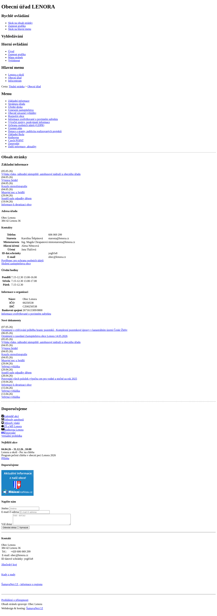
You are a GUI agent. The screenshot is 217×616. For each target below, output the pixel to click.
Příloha (5, 458)
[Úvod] (11, 51)
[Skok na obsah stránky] (20, 22)
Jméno (4, 508)
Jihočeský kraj (9, 566)
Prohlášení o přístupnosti (14, 602)
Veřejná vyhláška (10, 366)
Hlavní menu (12, 67)
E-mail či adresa (10, 511)
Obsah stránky (14, 157)
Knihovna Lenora (12, 429)
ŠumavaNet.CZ (34, 610)
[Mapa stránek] (15, 57)
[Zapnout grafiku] (17, 26)
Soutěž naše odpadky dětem (16, 198)
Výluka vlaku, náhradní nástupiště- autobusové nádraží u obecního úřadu (41, 174)
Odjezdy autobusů (12, 419)
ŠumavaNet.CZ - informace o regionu (21, 586)
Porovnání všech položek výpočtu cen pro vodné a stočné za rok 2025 (39, 378)
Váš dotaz (6, 526)
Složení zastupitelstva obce (16, 263)
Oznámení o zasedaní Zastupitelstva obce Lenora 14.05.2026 (34, 336)
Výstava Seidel (9, 180)
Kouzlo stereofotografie (14, 186)
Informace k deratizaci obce (16, 204)
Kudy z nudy (8, 576)
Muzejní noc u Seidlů (13, 192)
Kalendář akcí (10, 416)
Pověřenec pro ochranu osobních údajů (22, 260)
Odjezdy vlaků (10, 423)
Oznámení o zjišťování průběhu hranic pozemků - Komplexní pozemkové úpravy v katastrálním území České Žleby (64, 330)
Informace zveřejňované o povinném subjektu (26, 313)
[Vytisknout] (14, 60)
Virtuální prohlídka (11, 435)
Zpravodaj (8, 432)
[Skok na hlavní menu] (19, 29)
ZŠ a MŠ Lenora (11, 426)
